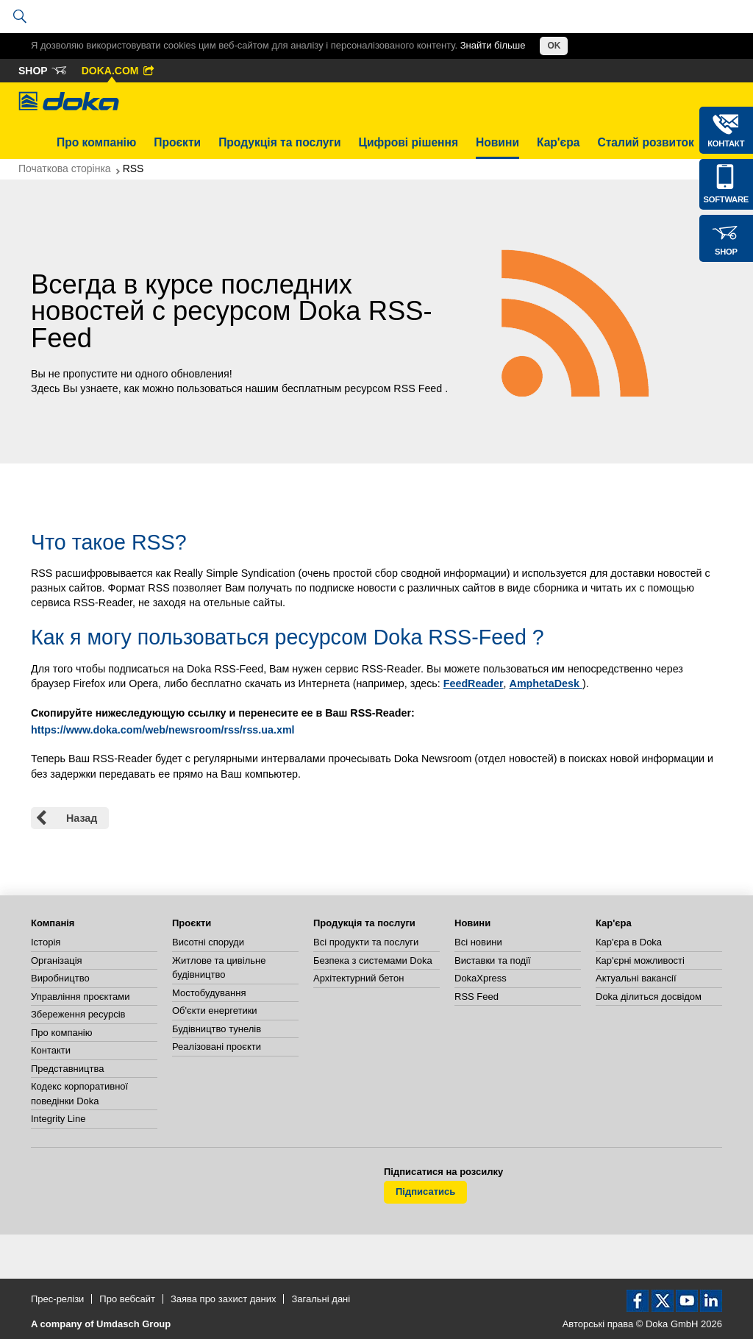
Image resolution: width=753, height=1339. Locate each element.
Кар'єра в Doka (629, 942)
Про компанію (96, 142)
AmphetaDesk (546, 683)
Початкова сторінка (64, 168)
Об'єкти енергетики (214, 1010)
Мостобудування (209, 992)
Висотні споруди (208, 942)
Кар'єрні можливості (640, 960)
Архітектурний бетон (358, 978)
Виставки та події (492, 960)
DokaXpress (480, 978)
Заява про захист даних (223, 1298)
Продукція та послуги (279, 142)
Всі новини (478, 942)
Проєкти (177, 142)
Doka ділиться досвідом (649, 996)
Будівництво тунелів (216, 1028)
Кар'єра (558, 142)
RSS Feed (476, 996)
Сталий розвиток (645, 142)
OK (553, 45)
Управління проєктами (80, 996)
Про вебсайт (127, 1298)
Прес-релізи (57, 1298)
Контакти (51, 1050)
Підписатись (425, 1191)
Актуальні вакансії (636, 978)
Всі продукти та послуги (365, 942)
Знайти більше (493, 45)
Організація (56, 960)
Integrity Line (58, 1118)
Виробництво (60, 978)
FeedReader (473, 683)
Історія (45, 942)
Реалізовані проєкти (216, 1046)
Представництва (67, 1068)
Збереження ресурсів (78, 1014)
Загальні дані (320, 1298)
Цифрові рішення (408, 142)
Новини (497, 142)
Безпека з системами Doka (372, 960)
